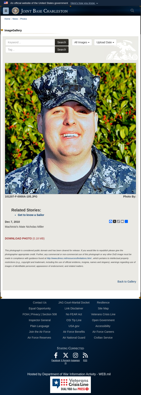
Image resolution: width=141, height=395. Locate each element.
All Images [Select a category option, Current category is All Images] (81, 42)
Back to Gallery (127, 281)
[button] (84, 3)
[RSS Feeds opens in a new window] (85, 356)
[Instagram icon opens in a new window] (75, 356)
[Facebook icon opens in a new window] (56, 356)
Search (61, 42)
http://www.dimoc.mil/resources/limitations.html (69, 258)
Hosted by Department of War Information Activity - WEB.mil (69, 374)
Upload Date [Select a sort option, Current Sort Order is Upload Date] (105, 42)
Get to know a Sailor (31, 215)
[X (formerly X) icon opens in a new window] (65, 356)
